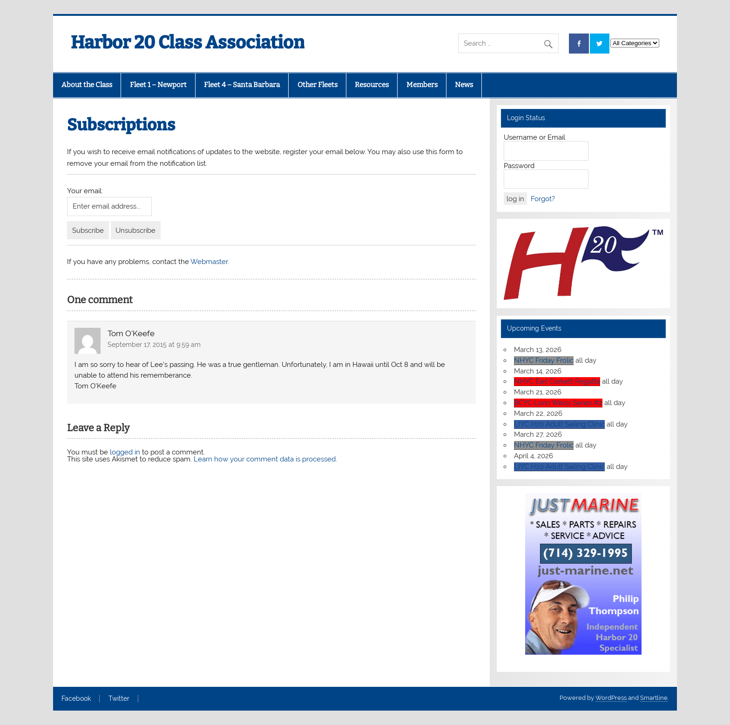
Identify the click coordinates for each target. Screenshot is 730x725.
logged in (125, 452)
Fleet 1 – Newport (158, 85)
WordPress (611, 697)
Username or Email (534, 137)
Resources (372, 85)
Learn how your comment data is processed (265, 459)
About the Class (86, 85)
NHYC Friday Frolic (544, 360)
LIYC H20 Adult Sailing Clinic (559, 424)
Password (519, 166)
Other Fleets (317, 85)
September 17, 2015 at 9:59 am (154, 344)
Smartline (654, 697)
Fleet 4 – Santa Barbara (242, 85)
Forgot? (543, 199)
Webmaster (209, 261)
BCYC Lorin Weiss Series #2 (558, 403)
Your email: (85, 191)
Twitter (118, 699)
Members (422, 85)
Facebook (76, 699)
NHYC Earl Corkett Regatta (557, 381)
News (464, 85)
